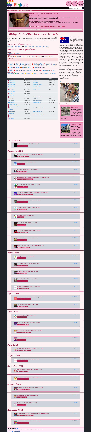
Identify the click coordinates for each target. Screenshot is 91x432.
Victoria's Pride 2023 (22, 171)
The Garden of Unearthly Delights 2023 (25, 194)
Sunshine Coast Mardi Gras (37, 111)
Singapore (38, 56)
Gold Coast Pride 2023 (22, 317)
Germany (34, 64)
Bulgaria (34, 63)
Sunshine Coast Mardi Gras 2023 (24, 332)
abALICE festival (11, 95)
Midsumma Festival (11, 102)
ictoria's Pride (10, 116)
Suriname (52, 73)
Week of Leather (11, 80)
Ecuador (34, 73)
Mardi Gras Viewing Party (37, 100)
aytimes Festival (11, 97)
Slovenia (16, 67)
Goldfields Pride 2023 (22, 397)
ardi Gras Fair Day (11, 100)
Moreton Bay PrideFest (37, 102)
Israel (22, 56)
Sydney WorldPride (11, 113)
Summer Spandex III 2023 (23, 232)
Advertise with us (15, 429)
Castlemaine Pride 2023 (22, 306)
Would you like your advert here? (42, 29)
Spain (22, 67)
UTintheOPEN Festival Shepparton (14, 106)
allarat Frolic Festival (11, 82)
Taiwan (45, 56)
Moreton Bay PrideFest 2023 (23, 324)
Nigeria (10, 53)
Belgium (16, 63)
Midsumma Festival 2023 (23, 145)
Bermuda (10, 70)
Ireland (10, 65)
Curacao (23, 70)
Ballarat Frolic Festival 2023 (23, 156)
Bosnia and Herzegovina (25, 63)
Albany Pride (35, 80)
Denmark (10, 64)
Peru (39, 73)
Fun (38, 8)
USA (52, 70)
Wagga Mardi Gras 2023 (22, 280)
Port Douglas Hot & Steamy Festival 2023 (25, 179)
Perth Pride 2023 (21, 164)
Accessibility (21, 429)
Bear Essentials (35, 82)
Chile (21, 73)
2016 (47, 46)
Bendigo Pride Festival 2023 (23, 288)
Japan (27, 56)
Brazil (16, 73)
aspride (9, 115)
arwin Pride (10, 93)
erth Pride (10, 107)
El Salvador (29, 70)
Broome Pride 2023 (22, 224)
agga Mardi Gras (11, 118)
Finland (22, 64)
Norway (48, 65)
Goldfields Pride (35, 98)
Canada (16, 70)
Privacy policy (26, 429)
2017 (44, 46)
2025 (16, 46)
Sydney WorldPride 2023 (22, 186)
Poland (54, 65)
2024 (19, 46)
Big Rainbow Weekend (11, 86)
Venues (10, 8)
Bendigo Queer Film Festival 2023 (24, 350)
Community (31, 8)
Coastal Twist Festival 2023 (23, 379)
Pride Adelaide (10, 109)
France (28, 64)
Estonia (16, 64)
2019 (37, 46)
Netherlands (40, 65)
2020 (33, 46)
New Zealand (18, 59)
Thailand (51, 56)
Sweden (28, 67)
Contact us (9, 429)
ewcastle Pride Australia (12, 104)
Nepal (32, 56)
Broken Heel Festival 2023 (23, 371)
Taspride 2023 (21, 217)
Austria (10, 63)
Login (48, 8)
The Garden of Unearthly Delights (38, 115)
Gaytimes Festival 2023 (22, 209)
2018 (40, 46)
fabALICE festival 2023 (22, 273)
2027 (8, 46)
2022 (26, 46)
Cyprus (40, 63)
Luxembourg (27, 65)
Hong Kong (10, 56)
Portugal (10, 67)
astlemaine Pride (11, 89)
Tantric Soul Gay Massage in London (58, 26)
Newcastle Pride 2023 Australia (24, 389)
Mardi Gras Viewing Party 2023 (23, 247)
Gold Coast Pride (10, 98)
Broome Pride (10, 87)
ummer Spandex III (11, 111)
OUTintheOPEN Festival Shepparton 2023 (25, 415)
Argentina (10, 73)
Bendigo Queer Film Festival (37, 84)
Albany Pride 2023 (21, 258)
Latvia (21, 65)
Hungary (47, 64)
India (16, 56)
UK (41, 67)
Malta (34, 65)
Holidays (17, 8)
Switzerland (35, 67)
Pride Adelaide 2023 (22, 404)
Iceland (53, 64)
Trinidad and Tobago (44, 70)
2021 (30, 46)
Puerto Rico (45, 73)
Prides (23, 8)
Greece (41, 64)
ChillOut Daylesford (36, 89)
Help (43, 8)
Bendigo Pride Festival (11, 84)
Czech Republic (47, 63)
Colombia (27, 73)
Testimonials (31, 429)
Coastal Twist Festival (11, 91)
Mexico (36, 70)
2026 (12, 46)
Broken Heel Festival (36, 86)
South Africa (17, 53)
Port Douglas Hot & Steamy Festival (39, 107)
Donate (36, 429)
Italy (15, 65)
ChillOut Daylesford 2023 (22, 265)
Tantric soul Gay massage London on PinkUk (39, 26)
